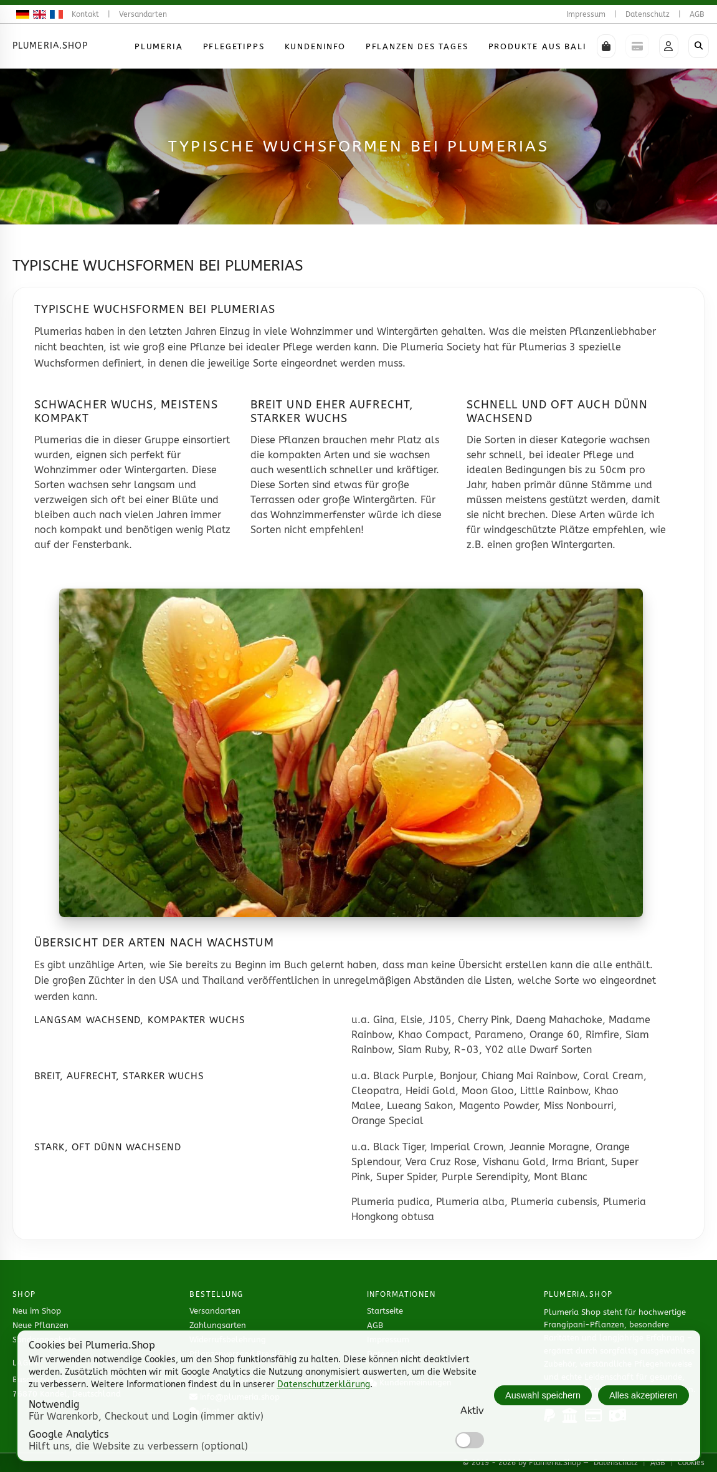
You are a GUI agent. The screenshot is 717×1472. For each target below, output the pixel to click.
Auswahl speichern (543, 1395)
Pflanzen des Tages (417, 46)
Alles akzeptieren (643, 1395)
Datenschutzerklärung (323, 1384)
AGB (697, 14)
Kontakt (85, 14)
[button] (606, 46)
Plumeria (159, 46)
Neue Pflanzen (40, 1325)
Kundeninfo (315, 46)
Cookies (691, 1462)
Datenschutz (647, 14)
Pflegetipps (234, 46)
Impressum (585, 14)
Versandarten (143, 14)
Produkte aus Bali (537, 46)
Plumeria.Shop (50, 46)
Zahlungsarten (217, 1325)
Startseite (385, 1311)
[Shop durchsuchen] (698, 46)
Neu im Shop (36, 1311)
